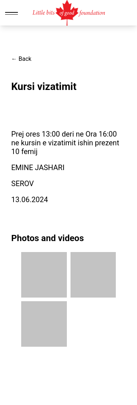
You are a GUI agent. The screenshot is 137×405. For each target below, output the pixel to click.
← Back (21, 58)
